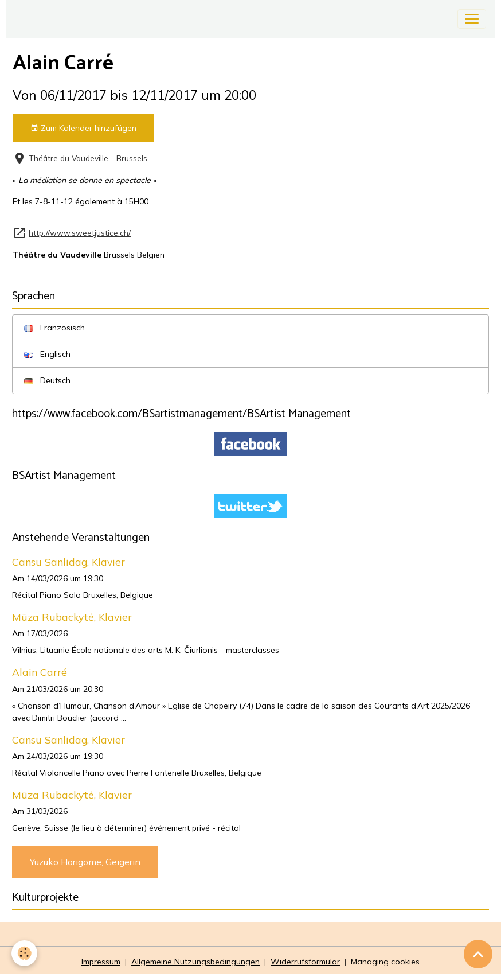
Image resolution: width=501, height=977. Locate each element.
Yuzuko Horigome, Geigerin (85, 861)
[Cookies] (24, 953)
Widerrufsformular (305, 961)
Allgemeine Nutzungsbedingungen (195, 961)
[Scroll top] (478, 954)
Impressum (100, 961)
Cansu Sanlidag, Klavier (68, 561)
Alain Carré (39, 671)
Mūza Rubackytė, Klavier (72, 616)
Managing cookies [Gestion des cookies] (385, 961)
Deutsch (47, 380)
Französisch (54, 327)
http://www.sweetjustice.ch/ (80, 233)
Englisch (47, 354)
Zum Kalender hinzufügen (83, 128)
